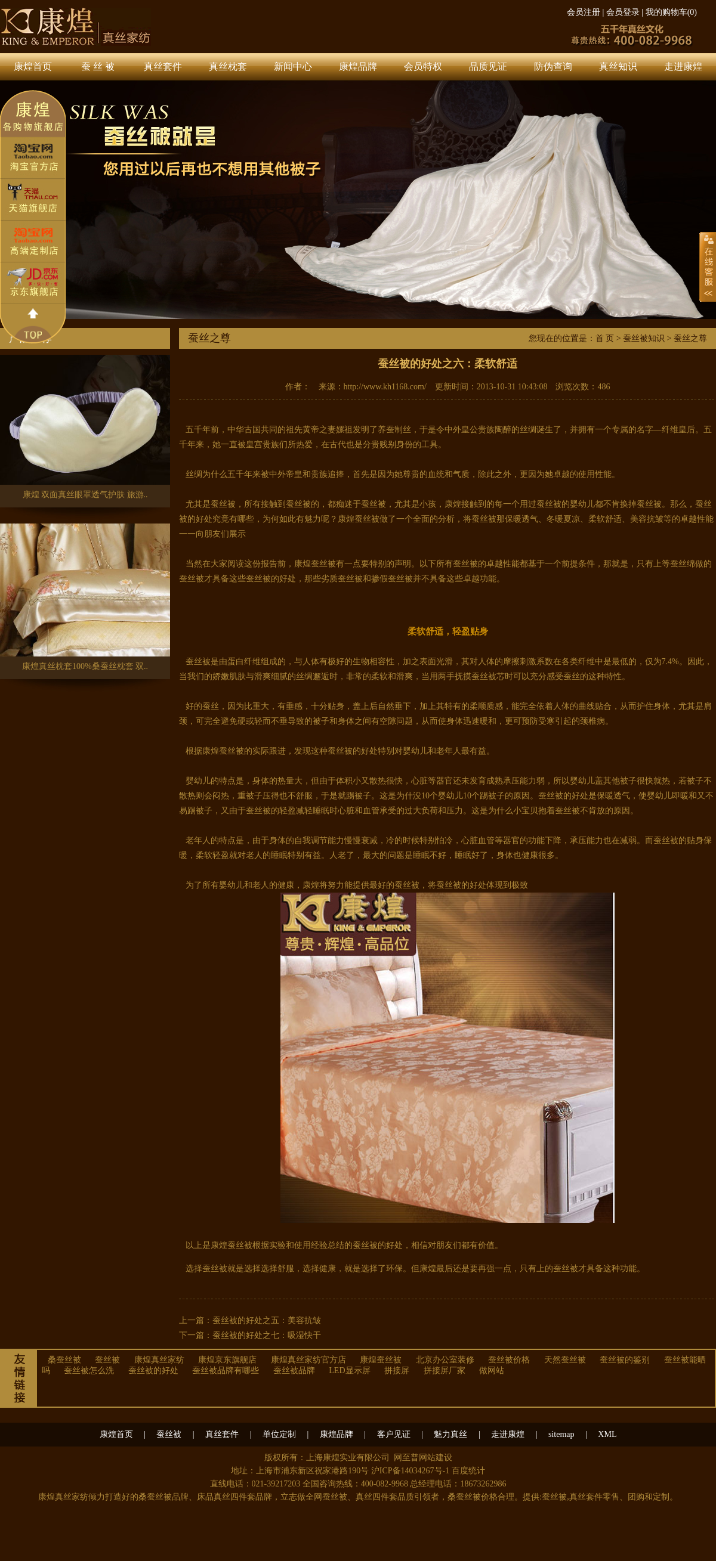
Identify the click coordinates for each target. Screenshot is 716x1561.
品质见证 (488, 66)
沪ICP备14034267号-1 (410, 1470)
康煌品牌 (358, 66)
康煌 (453, 504)
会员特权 (423, 66)
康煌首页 (33, 66)
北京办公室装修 (445, 1359)
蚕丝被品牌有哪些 (225, 1370)
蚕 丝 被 (98, 66)
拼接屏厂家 (444, 1370)
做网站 (491, 1370)
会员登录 (623, 12)
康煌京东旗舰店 (227, 1359)
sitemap (561, 1434)
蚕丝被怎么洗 (89, 1370)
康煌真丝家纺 (159, 1359)
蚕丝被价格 (509, 1359)
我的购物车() (671, 12)
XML (607, 1434)
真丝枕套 (228, 66)
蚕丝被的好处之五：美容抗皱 (266, 1320)
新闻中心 (293, 66)
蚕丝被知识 (644, 338)
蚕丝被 (107, 1359)
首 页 (605, 338)
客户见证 (394, 1434)
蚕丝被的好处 (153, 1370)
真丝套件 (163, 66)
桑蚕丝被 (64, 1359)
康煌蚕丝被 (358, 519)
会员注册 (583, 12)
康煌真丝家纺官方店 (308, 1359)
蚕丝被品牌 (294, 1370)
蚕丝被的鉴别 (625, 1359)
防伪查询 (553, 66)
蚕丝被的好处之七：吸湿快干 (266, 1335)
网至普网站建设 (423, 1457)
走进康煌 (683, 66)
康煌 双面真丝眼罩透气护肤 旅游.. (85, 427)
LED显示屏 (349, 1370)
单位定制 (279, 1434)
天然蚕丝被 (565, 1359)
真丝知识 (618, 66)
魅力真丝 (450, 1434)
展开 (707, 266)
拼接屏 (396, 1370)
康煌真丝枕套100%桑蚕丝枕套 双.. (85, 599)
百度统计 (468, 1470)
